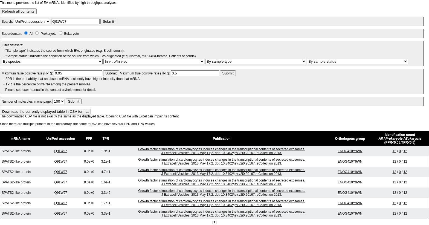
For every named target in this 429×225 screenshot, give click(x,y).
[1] (215, 222)
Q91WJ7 (60, 151)
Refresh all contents (18, 11)
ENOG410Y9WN (350, 151)
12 (394, 151)
